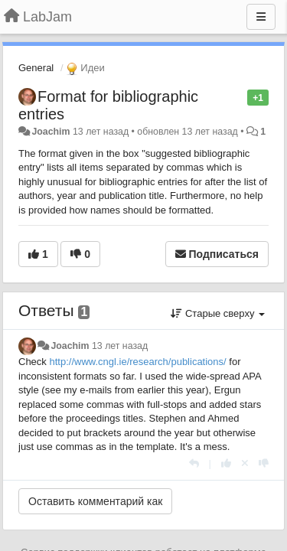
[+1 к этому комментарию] (226, 463)
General (36, 67)
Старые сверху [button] (218, 313)
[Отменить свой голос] (245, 463)
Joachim (50, 131)
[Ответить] (194, 463)
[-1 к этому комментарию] (264, 463)
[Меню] (261, 17)
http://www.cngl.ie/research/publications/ (137, 361)
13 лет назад (120, 346)
